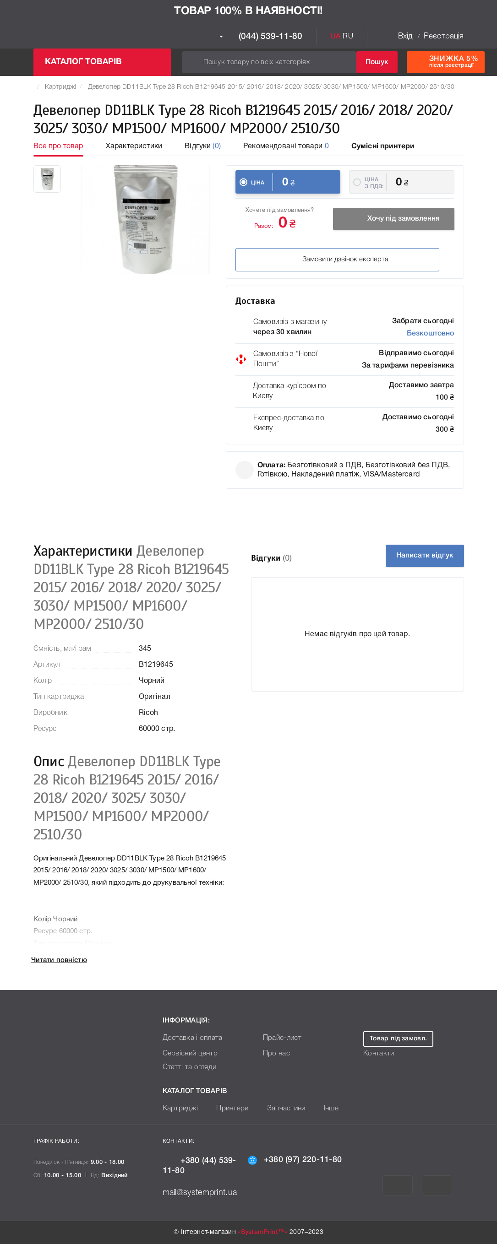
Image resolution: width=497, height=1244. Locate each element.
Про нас (275, 1054)
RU (348, 36)
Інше (322, 1109)
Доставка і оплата (190, 1038)
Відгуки (203, 146)
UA (335, 36)
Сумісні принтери (383, 146)
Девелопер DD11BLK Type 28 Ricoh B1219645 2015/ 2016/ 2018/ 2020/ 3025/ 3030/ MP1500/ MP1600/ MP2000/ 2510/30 (271, 87)
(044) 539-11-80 (260, 36)
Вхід (405, 36)
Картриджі (60, 87)
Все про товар (58, 146)
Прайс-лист (280, 1038)
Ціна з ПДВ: (374, 183)
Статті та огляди (187, 1068)
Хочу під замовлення (393, 220)
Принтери (228, 1109)
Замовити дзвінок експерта (298, 260)
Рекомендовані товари (286, 146)
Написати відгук (418, 555)
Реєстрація (444, 36)
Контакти (377, 1054)
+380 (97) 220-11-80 (295, 1159)
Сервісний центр (188, 1054)
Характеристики (134, 146)
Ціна (258, 182)
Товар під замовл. (398, 1039)
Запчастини (279, 1109)
